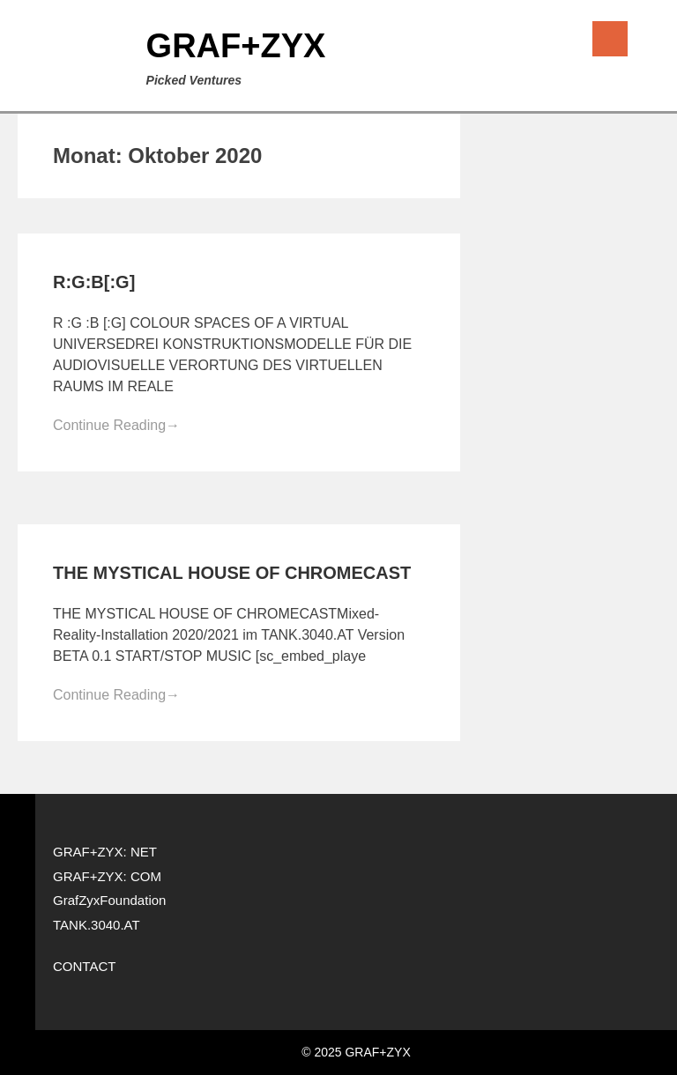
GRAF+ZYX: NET (105, 851)
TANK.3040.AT (96, 924)
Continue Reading (116, 425)
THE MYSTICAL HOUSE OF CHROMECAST (232, 572)
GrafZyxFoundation (109, 900)
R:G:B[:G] (94, 282)
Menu (610, 38)
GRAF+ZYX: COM (107, 876)
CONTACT (84, 966)
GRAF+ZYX (236, 45)
